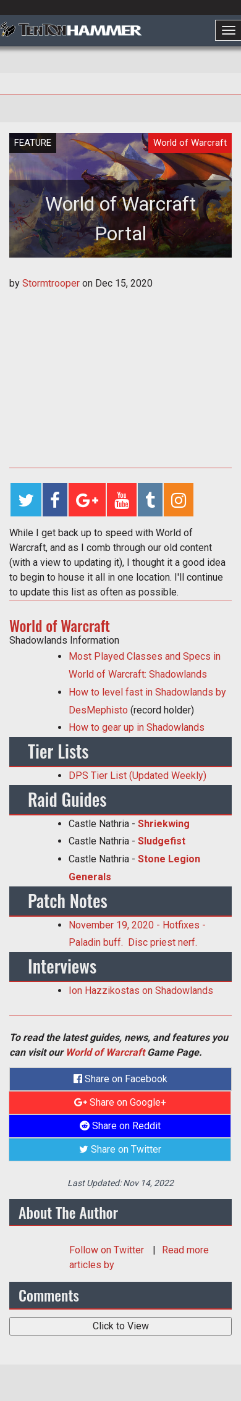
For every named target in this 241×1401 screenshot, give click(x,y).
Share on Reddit (120, 1126)
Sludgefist (163, 841)
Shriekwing (164, 824)
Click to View (121, 1326)
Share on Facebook (120, 1079)
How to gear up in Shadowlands (137, 727)
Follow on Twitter (107, 1250)
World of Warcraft (105, 1052)
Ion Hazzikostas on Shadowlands (141, 990)
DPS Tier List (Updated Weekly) (137, 775)
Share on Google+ (120, 1102)
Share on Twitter (120, 1149)
